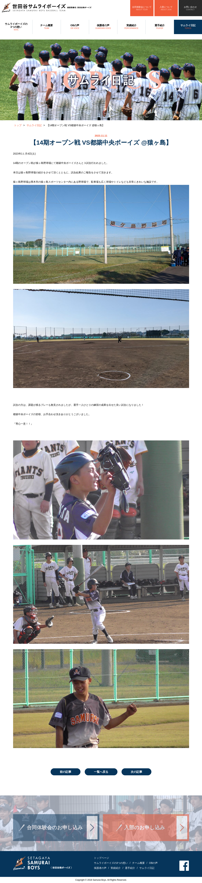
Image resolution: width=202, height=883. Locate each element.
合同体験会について (142, 8)
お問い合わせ (190, 8)
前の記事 (65, 771)
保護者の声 (103, 27)
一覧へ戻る (101, 771)
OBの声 (75, 27)
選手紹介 (160, 27)
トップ (18, 125)
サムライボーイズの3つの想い (16, 26)
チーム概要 (46, 27)
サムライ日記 (188, 27)
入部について (166, 8)
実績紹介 (131, 27)
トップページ (101, 857)
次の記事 (136, 771)
